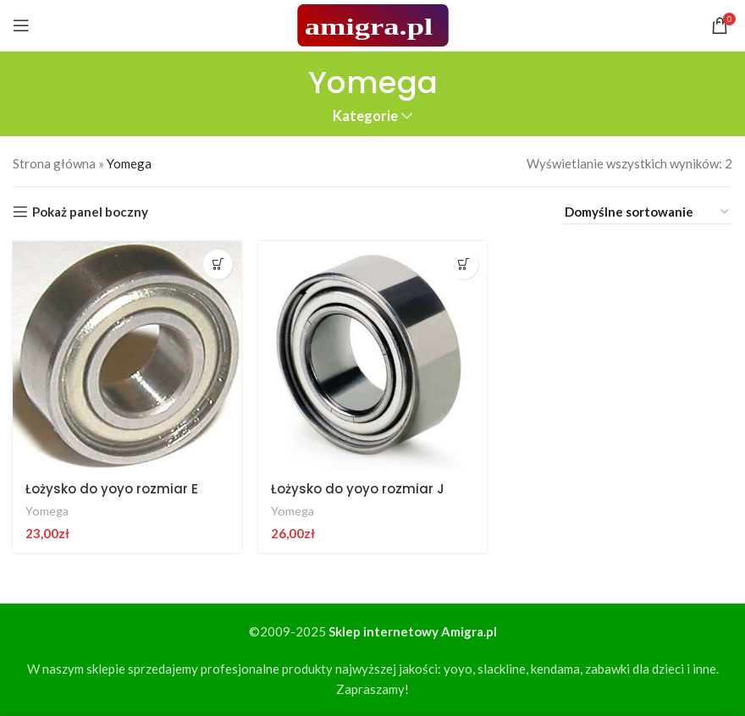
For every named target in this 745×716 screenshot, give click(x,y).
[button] (218, 264)
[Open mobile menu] (21, 25)
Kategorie (365, 116)
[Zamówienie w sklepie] (647, 212)
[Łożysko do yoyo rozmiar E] (127, 355)
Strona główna (54, 163)
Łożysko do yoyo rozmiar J (357, 489)
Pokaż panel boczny (90, 211)
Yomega (47, 511)
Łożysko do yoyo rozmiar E (111, 489)
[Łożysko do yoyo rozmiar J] (372, 355)
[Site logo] (373, 23)
